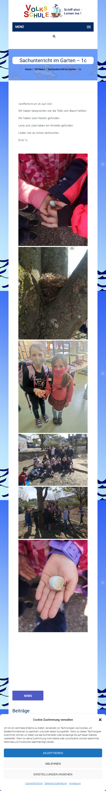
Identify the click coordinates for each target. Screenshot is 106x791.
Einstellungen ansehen (53, 774)
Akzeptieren (53, 753)
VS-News (40, 69)
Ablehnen (53, 763)
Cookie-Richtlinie (34, 783)
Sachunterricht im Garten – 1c (64, 69)
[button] (100, 720)
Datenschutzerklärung (55, 783)
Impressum (75, 783)
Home (28, 69)
